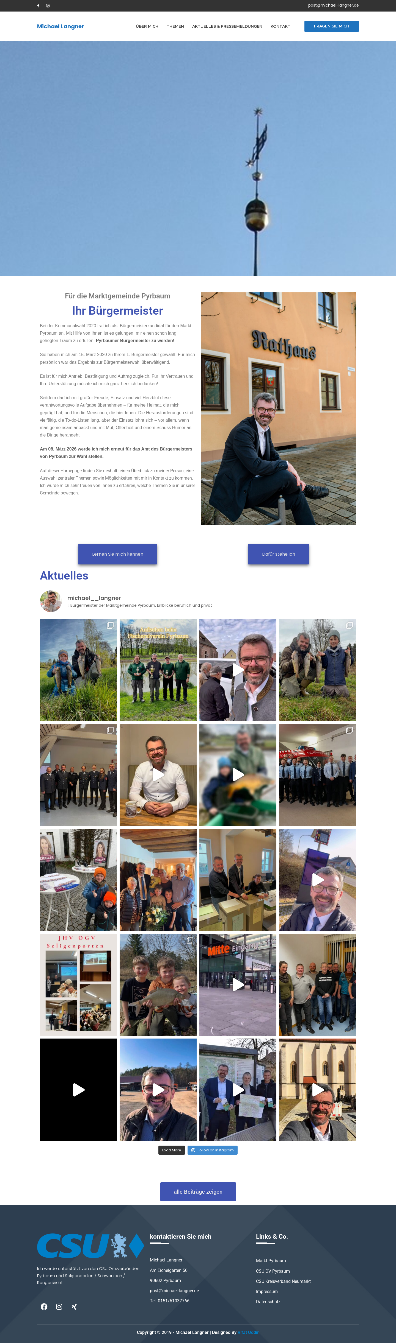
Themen (175, 26)
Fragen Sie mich (331, 26)
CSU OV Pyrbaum (273, 1271)
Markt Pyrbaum (271, 1260)
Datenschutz (268, 1301)
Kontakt (280, 26)
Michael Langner (60, 26)
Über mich (147, 26)
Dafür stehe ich (278, 554)
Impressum (267, 1291)
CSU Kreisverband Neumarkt (283, 1281)
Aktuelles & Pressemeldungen (227, 26)
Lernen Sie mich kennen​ (117, 554)
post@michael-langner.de (333, 5)
